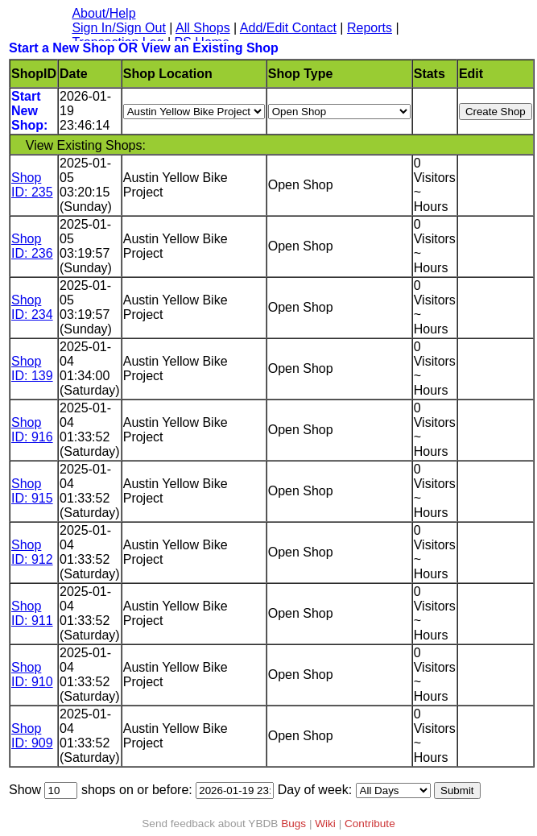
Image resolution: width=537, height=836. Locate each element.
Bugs (293, 823)
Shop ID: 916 (32, 430)
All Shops (203, 28)
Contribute (370, 823)
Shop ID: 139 (32, 368)
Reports (369, 28)
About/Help (103, 13)
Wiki (325, 823)
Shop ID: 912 (32, 552)
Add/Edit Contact (288, 28)
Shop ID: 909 (32, 736)
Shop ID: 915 (32, 491)
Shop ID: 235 (32, 185)
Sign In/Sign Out (119, 28)
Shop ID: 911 (32, 613)
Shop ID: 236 (32, 246)
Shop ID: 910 (32, 674)
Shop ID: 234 (32, 307)
